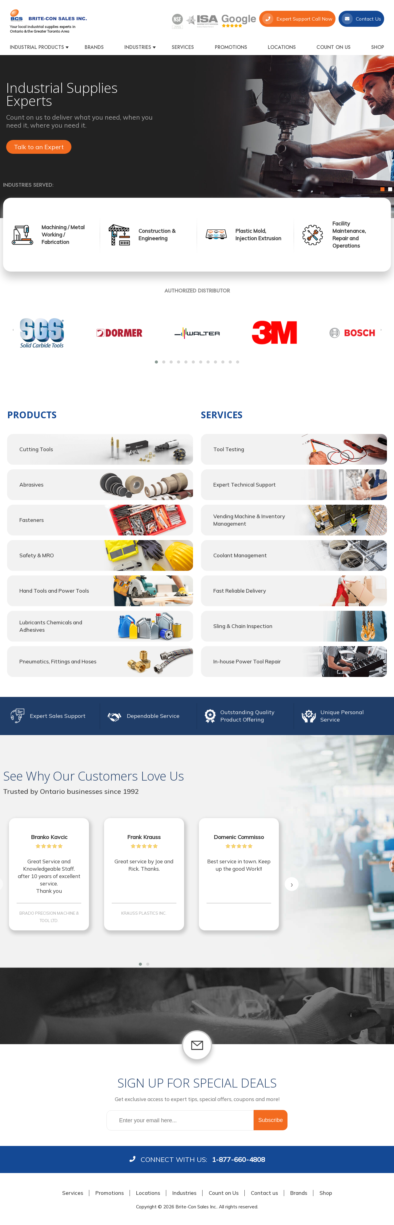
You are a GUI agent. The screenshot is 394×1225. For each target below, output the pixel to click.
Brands (94, 47)
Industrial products (37, 47)
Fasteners (31, 520)
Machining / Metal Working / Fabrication (63, 234)
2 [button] (390, 189)
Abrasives (31, 484)
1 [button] (382, 189)
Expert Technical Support (244, 484)
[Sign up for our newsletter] (180, 1120)
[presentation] (13, 329)
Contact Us (361, 18)
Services (183, 47)
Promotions (231, 47)
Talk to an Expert (39, 147)
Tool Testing (228, 449)
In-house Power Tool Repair (247, 661)
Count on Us (333, 47)
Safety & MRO (36, 555)
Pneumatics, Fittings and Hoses (57, 661)
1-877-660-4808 (238, 1159)
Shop (377, 47)
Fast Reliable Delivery (239, 590)
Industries (137, 47)
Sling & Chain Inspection (242, 626)
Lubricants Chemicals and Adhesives (50, 626)
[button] (156, 362)
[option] (197, 136)
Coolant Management (240, 555)
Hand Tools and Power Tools (54, 590)
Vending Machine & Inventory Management (249, 520)
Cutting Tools (36, 449)
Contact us (264, 1193)
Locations (282, 47)
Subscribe (270, 1120)
